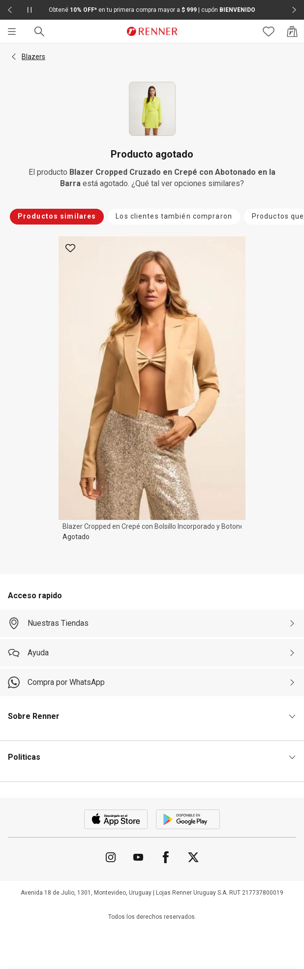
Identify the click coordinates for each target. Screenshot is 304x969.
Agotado (76, 537)
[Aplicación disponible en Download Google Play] (188, 819)
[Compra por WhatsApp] (152, 682)
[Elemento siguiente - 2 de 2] (294, 10)
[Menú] (12, 31)
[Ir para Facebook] (166, 857)
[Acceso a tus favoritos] (268, 31)
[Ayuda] (152, 653)
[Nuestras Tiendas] (152, 623)
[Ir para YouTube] (138, 857)
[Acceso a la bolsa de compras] (292, 31)
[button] (14, 57)
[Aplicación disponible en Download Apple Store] (116, 819)
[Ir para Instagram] (110, 857)
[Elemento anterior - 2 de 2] (10, 10)
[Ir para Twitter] (193, 857)
